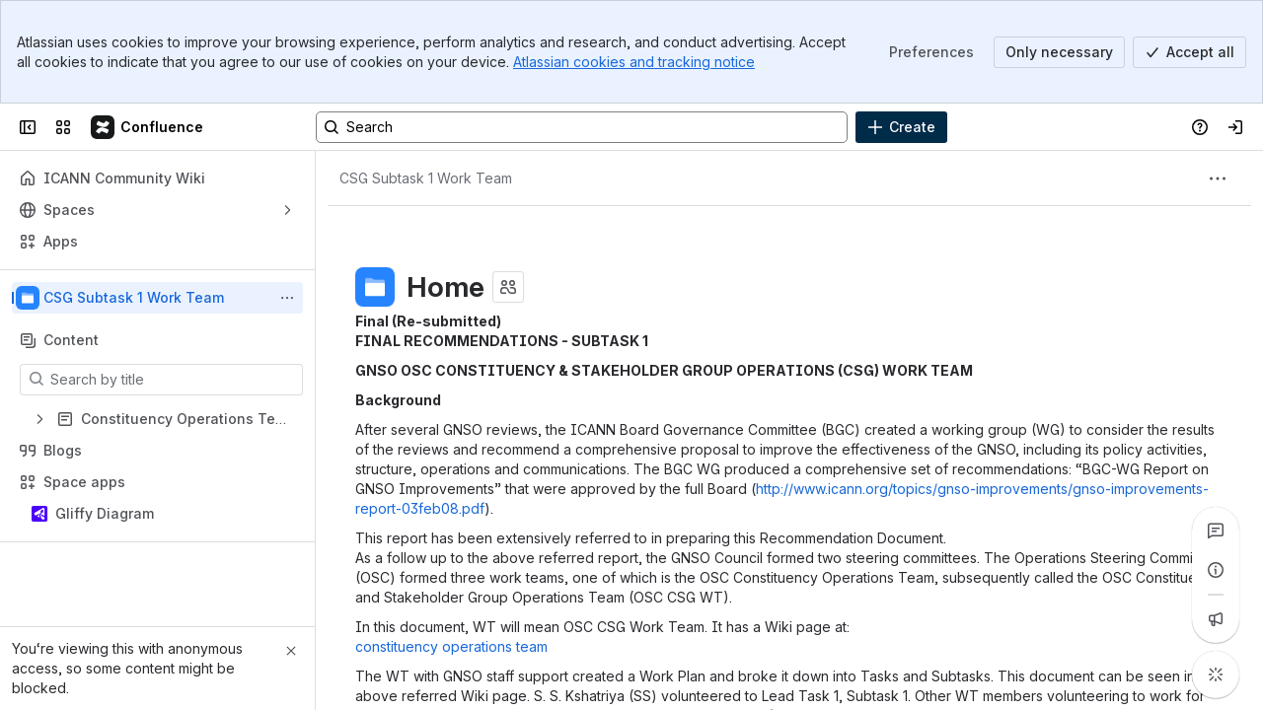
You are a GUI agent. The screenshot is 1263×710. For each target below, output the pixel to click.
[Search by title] (173, 379)
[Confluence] (148, 127)
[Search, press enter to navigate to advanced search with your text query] (582, 127)
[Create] (901, 127)
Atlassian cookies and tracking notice (634, 61)
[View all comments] (1215, 530)
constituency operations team (451, 646)
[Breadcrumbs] (425, 178)
